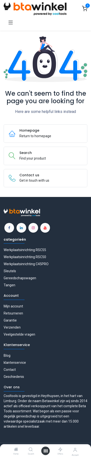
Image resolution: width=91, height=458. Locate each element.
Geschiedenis (14, 377)
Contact (10, 370)
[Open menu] (46, 451)
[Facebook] (9, 228)
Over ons (12, 387)
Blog (7, 355)
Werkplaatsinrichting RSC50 (25, 257)
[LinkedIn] (21, 228)
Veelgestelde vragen (19, 334)
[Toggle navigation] (11, 22)
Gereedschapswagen (20, 278)
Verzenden (12, 327)
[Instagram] (33, 228)
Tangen (9, 285)
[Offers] (60, 450)
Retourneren (13, 313)
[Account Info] (75, 450)
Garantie (10, 320)
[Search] (30, 450)
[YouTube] (45, 228)
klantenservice (15, 363)
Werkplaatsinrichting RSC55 (25, 250)
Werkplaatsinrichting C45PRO (26, 264)
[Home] (16, 450)
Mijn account (13, 306)
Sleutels (10, 271)
